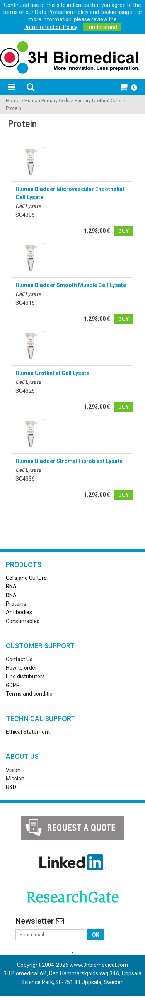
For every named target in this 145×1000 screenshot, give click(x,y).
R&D (11, 787)
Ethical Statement (28, 732)
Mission (15, 778)
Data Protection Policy (50, 27)
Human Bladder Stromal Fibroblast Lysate (69, 461)
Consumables (22, 621)
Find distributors (25, 676)
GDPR (13, 685)
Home (12, 100)
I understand (102, 27)
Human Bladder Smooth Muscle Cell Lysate (70, 285)
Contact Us (19, 659)
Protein (13, 108)
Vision (13, 770)
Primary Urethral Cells (98, 100)
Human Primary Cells (47, 100)
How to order (21, 668)
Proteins (16, 604)
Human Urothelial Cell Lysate (52, 373)
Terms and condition (31, 694)
